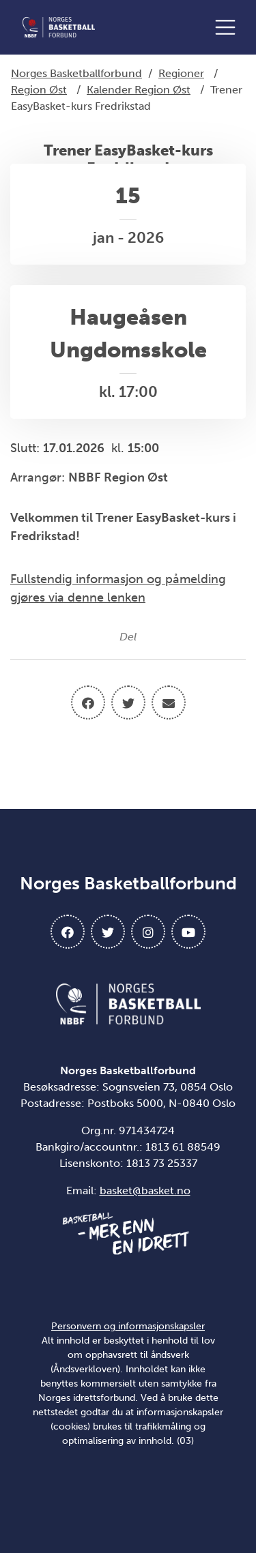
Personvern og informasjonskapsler (128, 1326)
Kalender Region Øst (138, 89)
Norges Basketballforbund (76, 73)
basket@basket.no (145, 1190)
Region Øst (39, 89)
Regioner (181, 73)
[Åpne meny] (228, 27)
